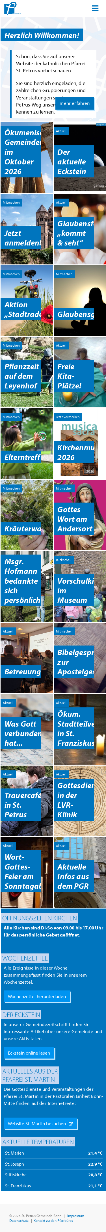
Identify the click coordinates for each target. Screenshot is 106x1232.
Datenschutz (19, 1220)
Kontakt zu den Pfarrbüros (53, 1220)
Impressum (75, 1215)
